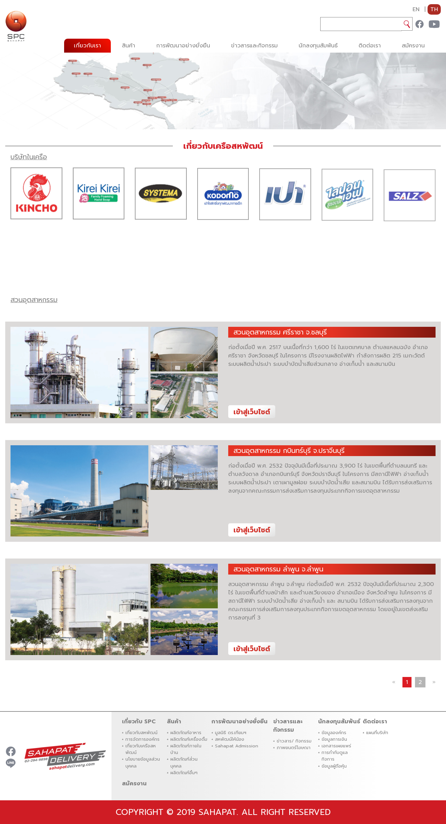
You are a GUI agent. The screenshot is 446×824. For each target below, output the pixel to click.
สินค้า (128, 45)
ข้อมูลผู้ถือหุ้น (334, 766)
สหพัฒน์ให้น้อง (229, 739)
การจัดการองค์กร (142, 739)
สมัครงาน (413, 45)
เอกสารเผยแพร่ (336, 745)
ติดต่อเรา (370, 45)
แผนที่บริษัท (377, 732)
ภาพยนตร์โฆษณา (293, 747)
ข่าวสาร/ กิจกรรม (294, 741)
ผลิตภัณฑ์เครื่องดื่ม (188, 739)
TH (434, 9)
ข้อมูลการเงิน (334, 739)
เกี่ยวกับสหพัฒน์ (141, 732)
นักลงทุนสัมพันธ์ (318, 45)
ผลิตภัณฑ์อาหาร (185, 732)
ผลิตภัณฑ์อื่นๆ (184, 772)
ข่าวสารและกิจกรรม (254, 45)
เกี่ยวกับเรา (87, 45)
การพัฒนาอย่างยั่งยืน (183, 45)
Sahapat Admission (236, 745)
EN (416, 9)
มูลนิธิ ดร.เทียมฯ (230, 732)
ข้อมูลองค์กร (334, 732)
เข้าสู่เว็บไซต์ (251, 412)
